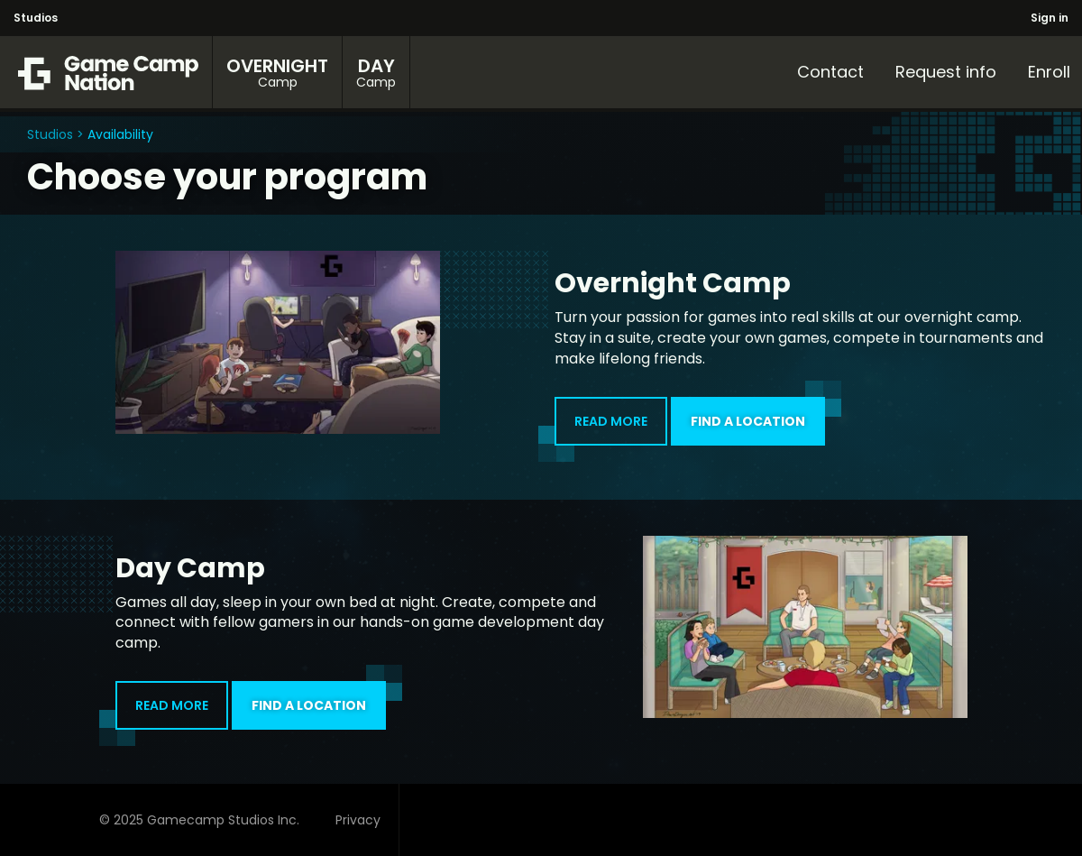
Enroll (1049, 71)
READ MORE (601, 429)
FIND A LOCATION (758, 413)
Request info (945, 71)
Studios (36, 17)
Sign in (1049, 17)
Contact (830, 71)
